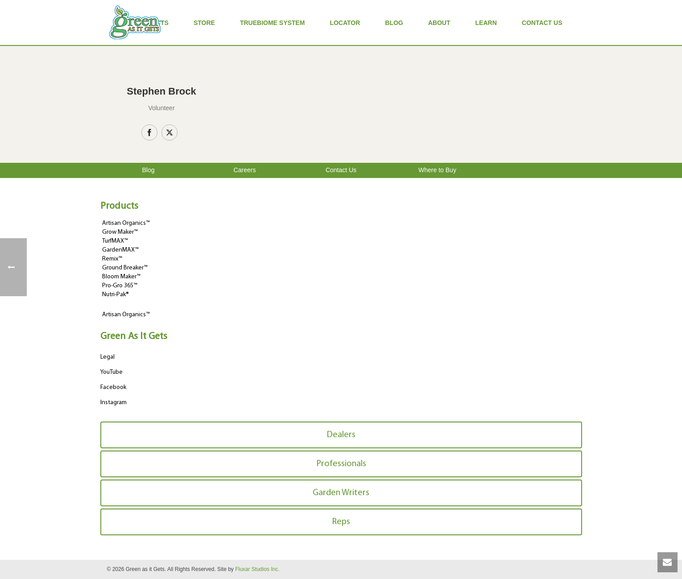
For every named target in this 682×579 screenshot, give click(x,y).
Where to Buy (437, 170)
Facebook (113, 387)
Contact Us (542, 22)
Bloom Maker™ (121, 276)
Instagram (113, 402)
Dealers (341, 434)
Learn (486, 22)
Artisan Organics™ (126, 223)
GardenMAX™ (120, 250)
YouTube (111, 372)
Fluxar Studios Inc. (257, 569)
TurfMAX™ (115, 241)
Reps (341, 521)
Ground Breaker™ (125, 268)
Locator (345, 22)
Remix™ (112, 259)
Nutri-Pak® (115, 294)
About (439, 22)
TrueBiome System (272, 22)
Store (204, 22)
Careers (245, 170)
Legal (107, 357)
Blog (394, 22)
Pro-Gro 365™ (119, 285)
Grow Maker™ (120, 232)
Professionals (341, 463)
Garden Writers (341, 492)
